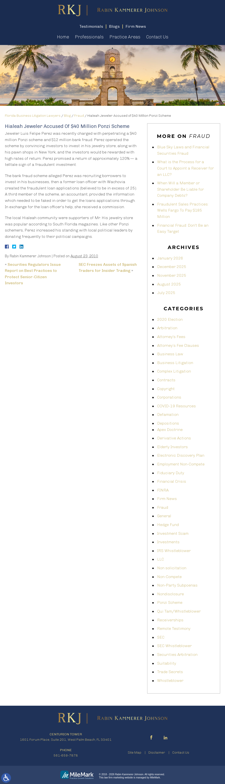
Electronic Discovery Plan (180, 455)
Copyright (166, 388)
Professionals (89, 37)
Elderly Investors (172, 447)
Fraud (79, 116)
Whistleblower (170, 680)
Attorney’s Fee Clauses (178, 345)
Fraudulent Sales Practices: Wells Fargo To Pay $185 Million (182, 210)
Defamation (168, 414)
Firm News (167, 498)
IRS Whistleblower (174, 550)
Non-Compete (169, 576)
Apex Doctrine (170, 429)
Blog (67, 116)
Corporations (169, 397)
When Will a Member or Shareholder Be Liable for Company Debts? (180, 189)
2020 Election (170, 319)
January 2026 (170, 258)
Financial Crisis (171, 481)
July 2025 (166, 292)
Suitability (166, 663)
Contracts (166, 380)
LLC (160, 559)
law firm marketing (114, 777)
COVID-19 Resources (176, 406)
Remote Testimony (173, 628)
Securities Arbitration (177, 654)
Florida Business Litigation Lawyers (33, 116)
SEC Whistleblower (174, 645)
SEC (160, 637)
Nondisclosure (170, 594)
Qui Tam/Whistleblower (179, 611)
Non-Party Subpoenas (177, 585)
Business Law (170, 354)
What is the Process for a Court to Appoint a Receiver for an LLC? (185, 168)
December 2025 (171, 266)
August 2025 (169, 284)
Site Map (134, 752)
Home (63, 37)
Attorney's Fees (171, 336)
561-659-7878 (66, 755)
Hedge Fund (168, 524)
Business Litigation (175, 362)
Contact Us (157, 37)
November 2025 (171, 275)
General (164, 516)
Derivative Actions (174, 438)
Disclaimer (156, 752)
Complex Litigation (174, 371)
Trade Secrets (170, 671)
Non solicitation (171, 568)
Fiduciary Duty (170, 473)
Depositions (168, 423)
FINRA (163, 490)
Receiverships (170, 620)
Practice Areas (124, 37)
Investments (168, 542)
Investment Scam (173, 533)
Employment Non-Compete (181, 464)
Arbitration (167, 328)
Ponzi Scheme (169, 602)
